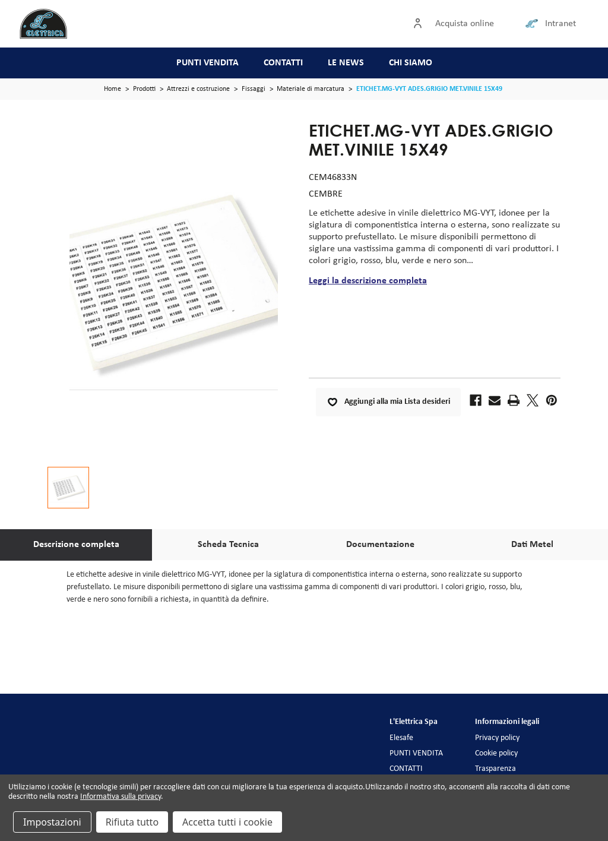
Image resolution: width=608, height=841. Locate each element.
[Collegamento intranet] (533, 24)
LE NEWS (346, 63)
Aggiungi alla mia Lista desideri (388, 402)
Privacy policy (497, 737)
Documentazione (380, 544)
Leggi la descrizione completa (368, 281)
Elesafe (401, 737)
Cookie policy (496, 753)
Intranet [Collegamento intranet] (560, 24)
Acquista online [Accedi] (464, 24)
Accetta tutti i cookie (227, 822)
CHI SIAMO (410, 63)
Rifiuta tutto (132, 822)
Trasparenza (495, 768)
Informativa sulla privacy (120, 796)
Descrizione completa (76, 544)
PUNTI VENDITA (207, 63)
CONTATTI (283, 63)
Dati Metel (532, 544)
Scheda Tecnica (228, 544)
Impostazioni (52, 822)
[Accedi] (420, 23)
